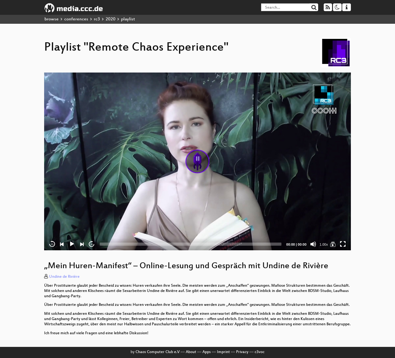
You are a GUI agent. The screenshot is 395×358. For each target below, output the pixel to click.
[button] (197, 161)
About (191, 352)
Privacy (242, 352)
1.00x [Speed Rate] (324, 244)
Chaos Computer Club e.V (157, 352)
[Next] (82, 244)
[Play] (72, 244)
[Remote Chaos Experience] (333, 244)
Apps (206, 352)
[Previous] (62, 244)
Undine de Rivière (64, 277)
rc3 (97, 19)
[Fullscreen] (343, 244)
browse (51, 19)
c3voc (259, 352)
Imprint (223, 352)
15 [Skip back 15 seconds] (52, 244)
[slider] (190, 244)
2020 (110, 19)
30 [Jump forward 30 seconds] (91, 244)
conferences (76, 19)
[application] (197, 161)
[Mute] (313, 244)
